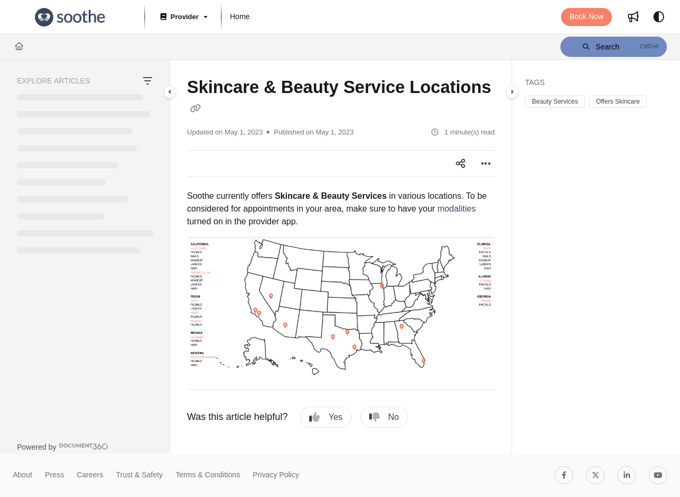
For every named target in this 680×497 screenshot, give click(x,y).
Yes (325, 417)
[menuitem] (240, 17)
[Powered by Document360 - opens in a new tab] (62, 446)
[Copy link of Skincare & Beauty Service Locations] (195, 108)
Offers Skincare (618, 101)
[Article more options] (486, 163)
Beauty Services (555, 101)
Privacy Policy (276, 474)
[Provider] (183, 17)
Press (54, 474)
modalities (456, 208)
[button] (70, 17)
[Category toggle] (170, 92)
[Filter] (147, 81)
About (22, 474)
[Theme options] (658, 17)
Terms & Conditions (207, 474)
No (384, 417)
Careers (89, 474)
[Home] (19, 47)
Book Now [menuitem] (587, 16)
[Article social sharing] (460, 163)
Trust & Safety (139, 474)
